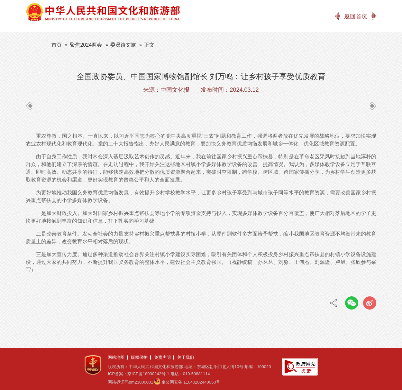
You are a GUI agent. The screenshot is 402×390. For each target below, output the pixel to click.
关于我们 (185, 357)
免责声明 (162, 357)
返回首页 (355, 16)
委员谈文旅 (123, 45)
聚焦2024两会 (86, 45)
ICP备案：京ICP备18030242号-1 (138, 373)
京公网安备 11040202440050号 (190, 382)
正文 (149, 45)
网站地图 (116, 357)
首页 (56, 45)
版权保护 (139, 357)
